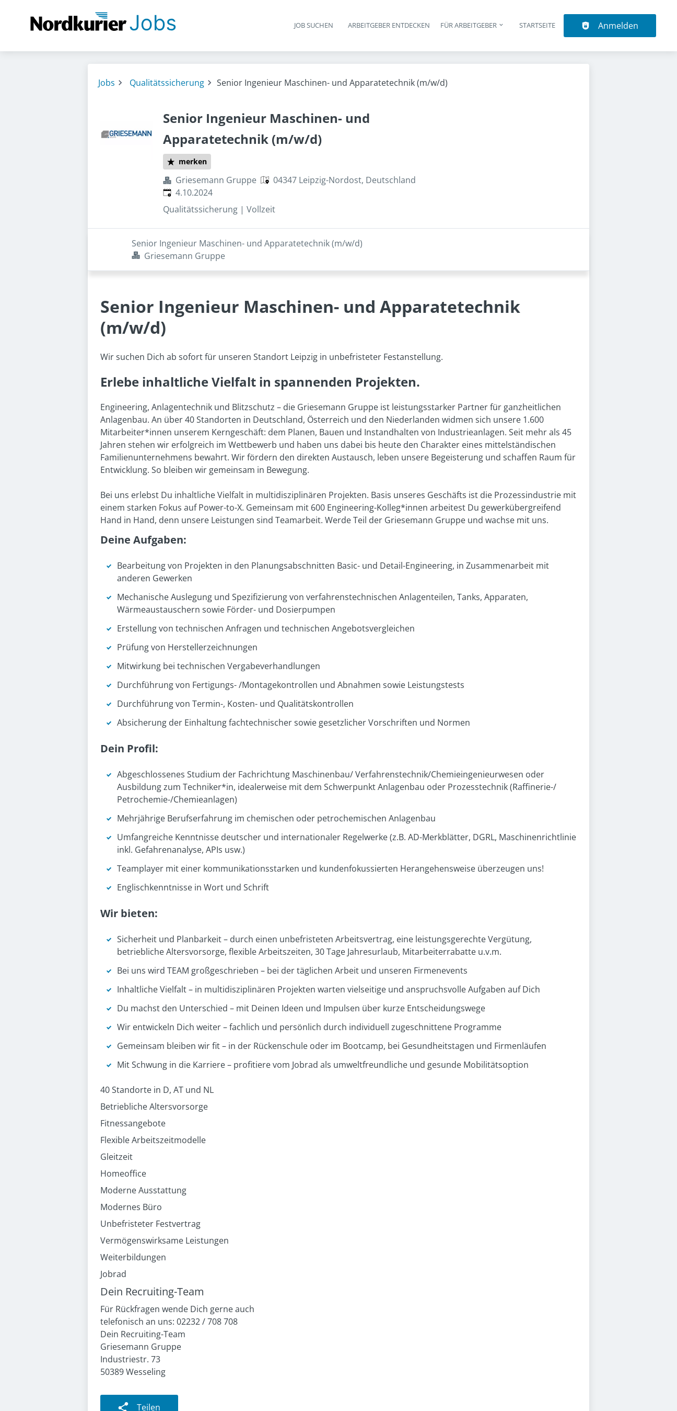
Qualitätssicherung (167, 82)
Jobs (106, 82)
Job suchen (313, 25)
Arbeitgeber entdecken (389, 25)
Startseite (537, 25)
